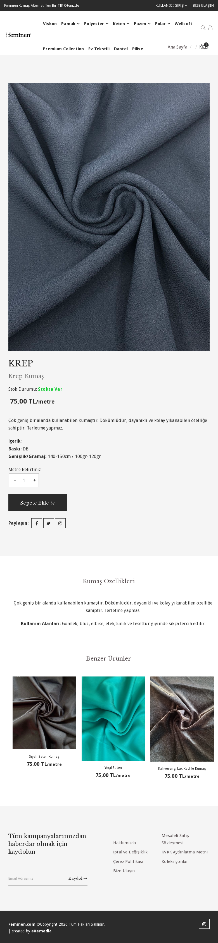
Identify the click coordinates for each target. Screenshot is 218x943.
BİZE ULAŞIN (203, 5)
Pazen (140, 24)
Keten (119, 24)
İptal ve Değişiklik (130, 852)
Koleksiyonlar (175, 861)
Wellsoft (183, 24)
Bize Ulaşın (124, 870)
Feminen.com (21, 924)
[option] (109, 217)
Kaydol (77, 878)
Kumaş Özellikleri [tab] (108, 581)
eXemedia (41, 931)
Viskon (49, 24)
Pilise (137, 49)
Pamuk (68, 24)
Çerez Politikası (128, 861)
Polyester (94, 24)
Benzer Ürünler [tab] (108, 658)
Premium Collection (63, 49)
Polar (160, 24)
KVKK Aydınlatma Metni (185, 852)
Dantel (120, 49)
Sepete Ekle (38, 503)
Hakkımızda (124, 842)
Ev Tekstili (98, 49)
